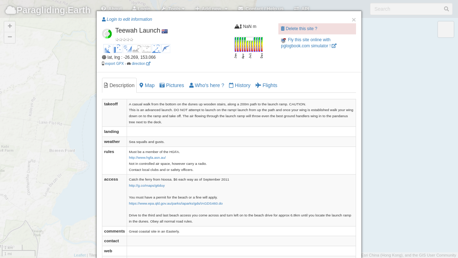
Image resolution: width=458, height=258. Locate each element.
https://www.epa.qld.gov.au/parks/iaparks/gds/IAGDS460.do (176, 203)
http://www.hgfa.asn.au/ (147, 157)
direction (141, 64)
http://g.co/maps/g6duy (147, 185)
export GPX (114, 64)
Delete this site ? (299, 28)
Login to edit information (127, 19)
